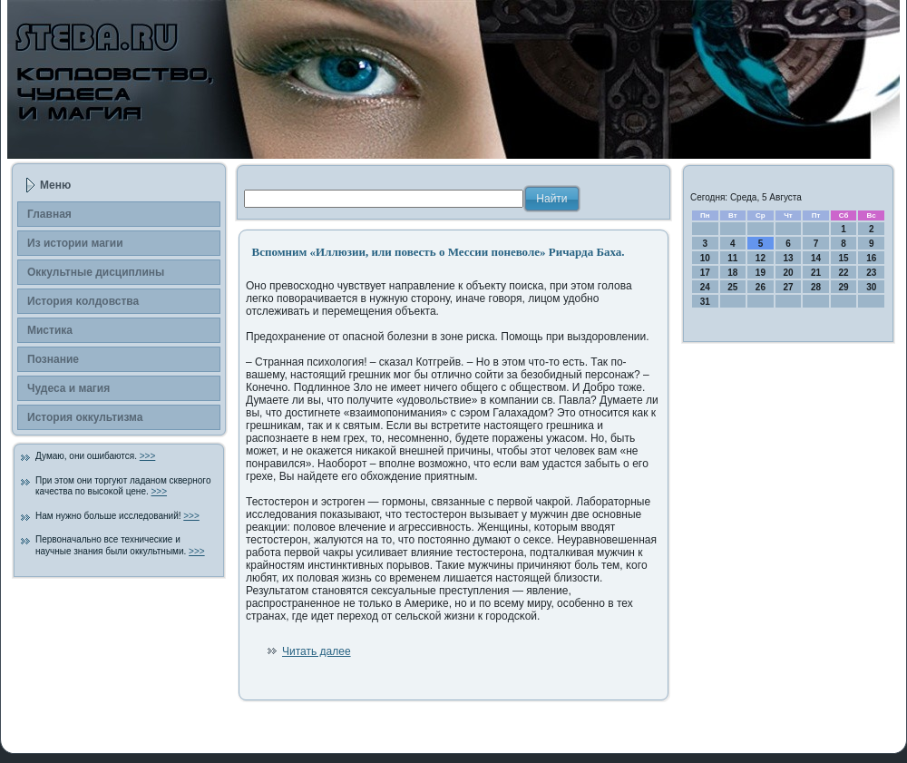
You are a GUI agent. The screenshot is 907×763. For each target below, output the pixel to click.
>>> (148, 456)
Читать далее (316, 651)
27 (788, 287)
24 (705, 287)
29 (844, 287)
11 (732, 258)
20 (788, 273)
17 (705, 273)
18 (732, 273)
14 (816, 258)
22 (844, 273)
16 (871, 258)
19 (761, 273)
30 (871, 287)
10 (705, 258)
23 (871, 273)
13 (788, 258)
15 (844, 258)
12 (761, 258)
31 (705, 302)
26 (761, 287)
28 (816, 287)
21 (816, 273)
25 (732, 287)
